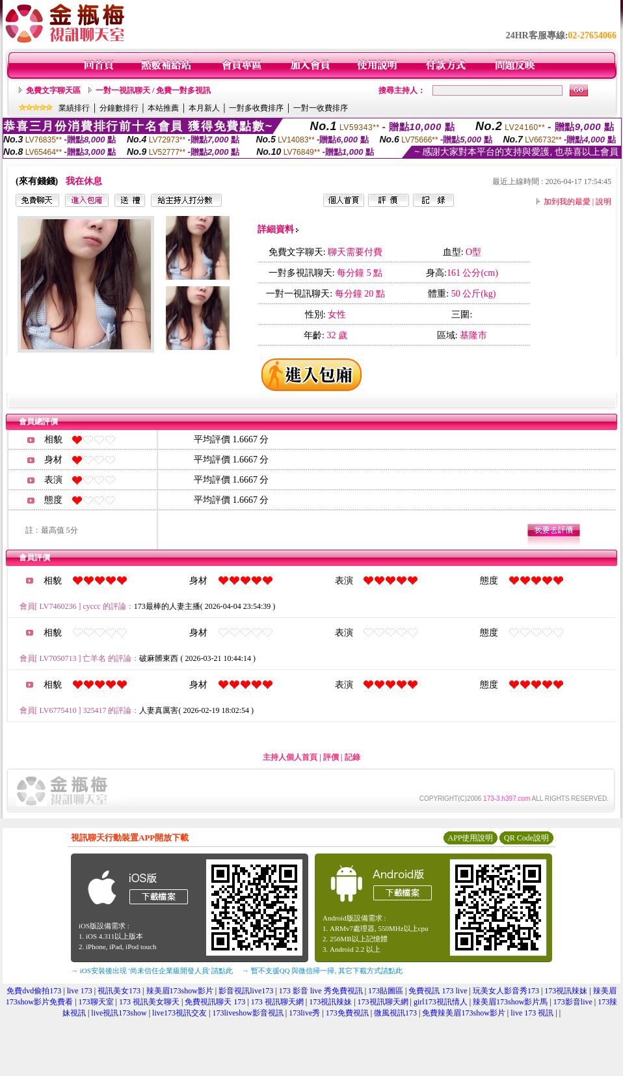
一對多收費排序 (256, 108)
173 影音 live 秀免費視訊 (321, 990)
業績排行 (74, 108)
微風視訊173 (395, 1012)
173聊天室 (96, 1001)
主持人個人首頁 (290, 757)
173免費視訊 (347, 1012)
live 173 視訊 (531, 1012)
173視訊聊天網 (383, 1001)
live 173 (79, 990)
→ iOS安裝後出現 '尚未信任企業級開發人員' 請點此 (152, 971)
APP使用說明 (470, 837)
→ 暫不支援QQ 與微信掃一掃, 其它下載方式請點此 (322, 971)
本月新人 (204, 108)
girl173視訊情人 (441, 1001)
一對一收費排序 (320, 108)
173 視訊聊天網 (277, 1001)
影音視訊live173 (246, 990)
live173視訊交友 (179, 1012)
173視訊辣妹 (565, 990)
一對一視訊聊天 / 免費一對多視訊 (153, 90)
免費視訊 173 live (437, 990)
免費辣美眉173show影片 (463, 1012)
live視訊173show (118, 1012)
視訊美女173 (119, 990)
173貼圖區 (385, 990)
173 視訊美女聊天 (149, 1001)
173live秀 (304, 1012)
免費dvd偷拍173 (34, 990)
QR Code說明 (526, 837)
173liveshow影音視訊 (248, 1012)
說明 (603, 201)
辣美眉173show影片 (179, 990)
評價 (331, 757)
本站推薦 (163, 108)
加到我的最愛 (567, 201)
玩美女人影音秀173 (506, 990)
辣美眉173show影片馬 (510, 1001)
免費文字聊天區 (53, 90)
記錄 (352, 757)
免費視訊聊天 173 (215, 1001)
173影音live (572, 1001)
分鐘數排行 (119, 108)
